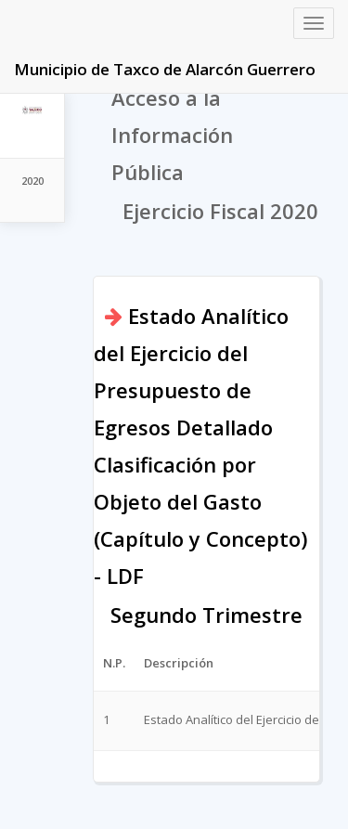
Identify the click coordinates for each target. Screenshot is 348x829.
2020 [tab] (32, 181)
